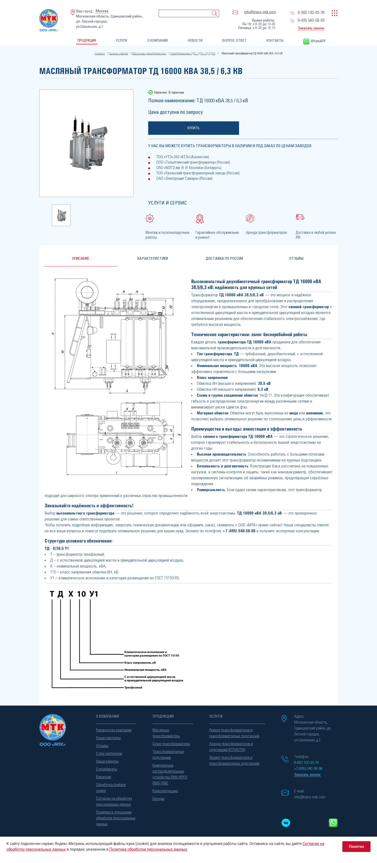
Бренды (158, 797)
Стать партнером (109, 752)
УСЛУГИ (121, 41)
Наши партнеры (108, 737)
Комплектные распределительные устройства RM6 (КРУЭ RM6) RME (169, 773)
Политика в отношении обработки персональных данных (116, 817)
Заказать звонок (311, 28)
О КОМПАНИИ (157, 41)
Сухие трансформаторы (171, 743)
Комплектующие (165, 790)
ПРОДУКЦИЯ (86, 41)
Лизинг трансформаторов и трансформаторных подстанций (234, 759)
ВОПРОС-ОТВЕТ (234, 41)
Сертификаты (106, 768)
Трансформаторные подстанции (168, 753)
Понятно (356, 846)
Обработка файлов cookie (111, 786)
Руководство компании (113, 729)
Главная (102, 53)
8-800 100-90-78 (311, 12)
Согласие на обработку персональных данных (114, 800)
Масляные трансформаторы (150, 53)
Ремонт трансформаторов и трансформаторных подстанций (234, 732)
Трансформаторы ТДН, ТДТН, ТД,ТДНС (191, 53)
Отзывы (102, 744)
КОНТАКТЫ (274, 41)
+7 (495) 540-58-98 (238, 529)
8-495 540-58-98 (311, 20)
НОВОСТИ (195, 41)
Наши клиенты (107, 760)
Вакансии (103, 776)
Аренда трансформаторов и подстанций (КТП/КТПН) (231, 746)
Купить (193, 127)
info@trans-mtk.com (260, 12)
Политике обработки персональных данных (148, 849)
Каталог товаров (120, 53)
